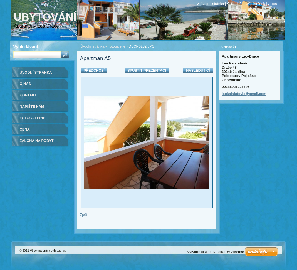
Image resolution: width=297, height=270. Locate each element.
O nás (25, 84)
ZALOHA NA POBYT (37, 141)
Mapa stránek (254, 4)
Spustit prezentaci (146, 70)
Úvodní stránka (93, 46)
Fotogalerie (116, 46)
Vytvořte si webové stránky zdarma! (215, 252)
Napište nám (32, 106)
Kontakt (28, 95)
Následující (198, 70)
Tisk (233, 4)
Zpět (83, 214)
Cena (25, 129)
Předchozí (94, 70)
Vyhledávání (25, 46)
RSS (274, 4)
